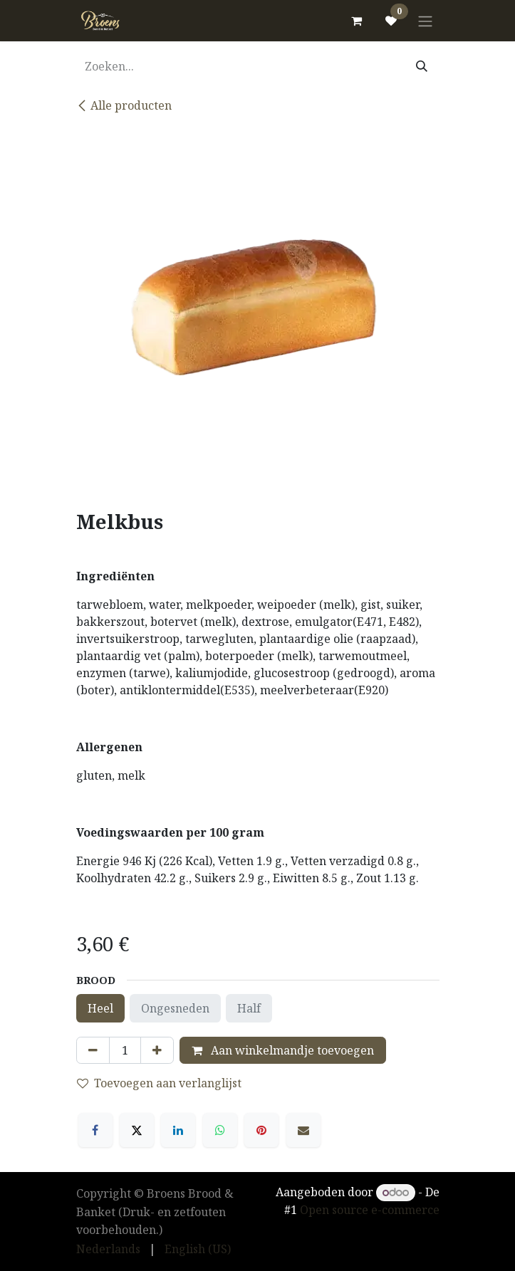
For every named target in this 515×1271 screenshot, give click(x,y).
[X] (137, 1130)
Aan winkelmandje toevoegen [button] (283, 1050)
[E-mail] (303, 1130)
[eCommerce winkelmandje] (357, 20)
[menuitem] (108, 1249)
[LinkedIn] (178, 1130)
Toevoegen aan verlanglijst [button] (159, 1083)
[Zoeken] (421, 66)
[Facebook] (95, 1130)
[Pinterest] (261, 1130)
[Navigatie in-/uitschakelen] (425, 21)
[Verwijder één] (93, 1050)
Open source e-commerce (369, 1210)
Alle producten (124, 105)
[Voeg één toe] (157, 1050)
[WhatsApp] (220, 1130)
